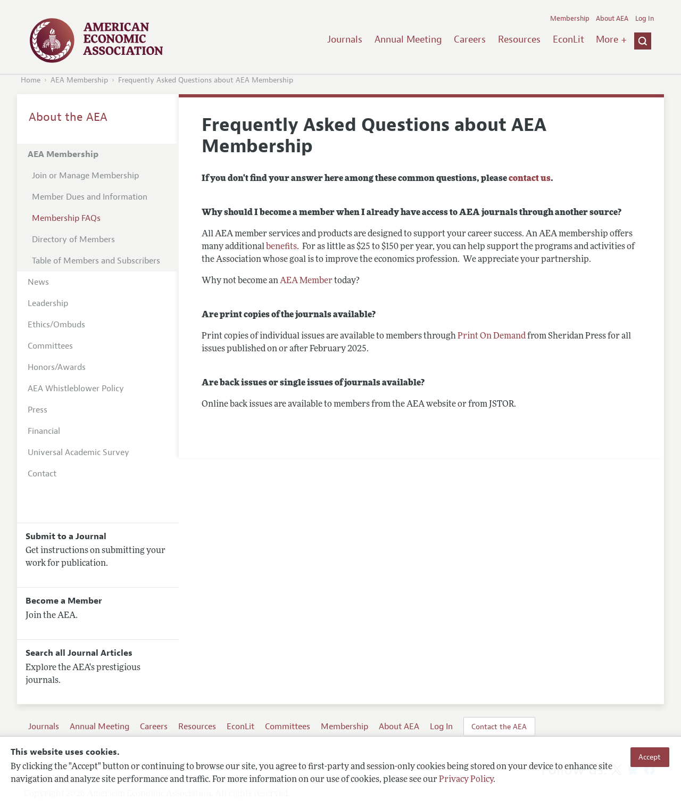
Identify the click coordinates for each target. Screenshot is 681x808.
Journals (344, 39)
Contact (42, 473)
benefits (281, 247)
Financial (44, 431)
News (38, 282)
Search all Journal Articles (79, 653)
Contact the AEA (499, 726)
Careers (470, 39)
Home (30, 80)
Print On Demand (492, 336)
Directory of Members (73, 239)
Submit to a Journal (66, 536)
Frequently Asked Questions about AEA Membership (205, 80)
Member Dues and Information (89, 197)
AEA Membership (79, 80)
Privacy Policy (466, 780)
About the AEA (68, 117)
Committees (50, 346)
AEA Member (306, 281)
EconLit (568, 39)
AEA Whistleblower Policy (76, 388)
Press (37, 410)
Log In (644, 18)
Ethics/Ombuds (56, 324)
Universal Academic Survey (78, 452)
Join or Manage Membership (85, 175)
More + (611, 39)
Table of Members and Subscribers (96, 260)
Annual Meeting (408, 39)
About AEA (612, 18)
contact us (530, 179)
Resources (519, 39)
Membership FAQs (66, 218)
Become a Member (64, 601)
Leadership (48, 303)
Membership (569, 18)
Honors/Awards (57, 367)
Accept (649, 757)
